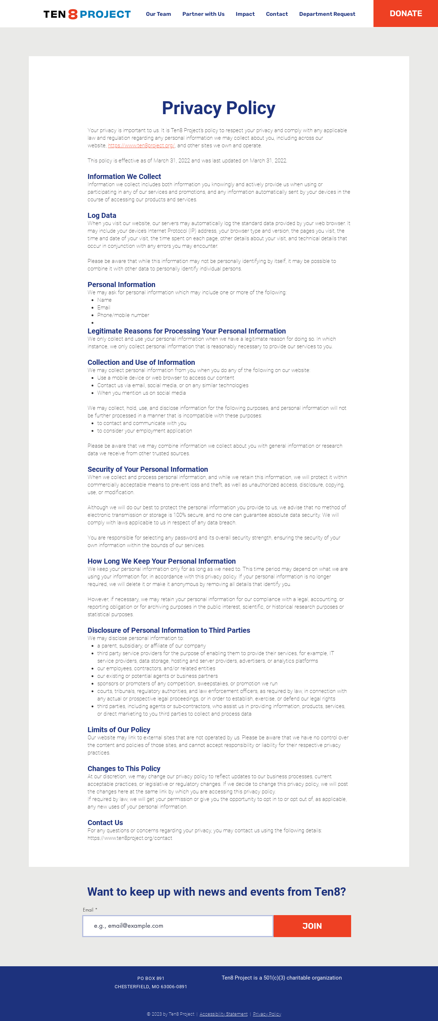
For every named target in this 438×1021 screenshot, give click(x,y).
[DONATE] (405, 13)
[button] (158, 14)
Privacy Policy (267, 1014)
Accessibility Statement (224, 1014)
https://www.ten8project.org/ (141, 145)
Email (88, 910)
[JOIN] (312, 926)
